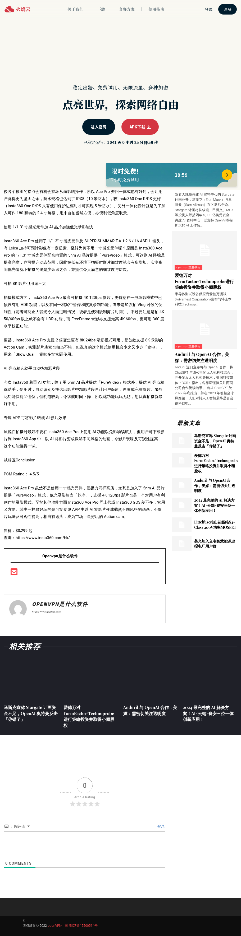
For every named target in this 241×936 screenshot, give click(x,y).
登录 (160, 826)
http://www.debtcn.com (46, 612)
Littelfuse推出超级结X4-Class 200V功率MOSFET (215, 525)
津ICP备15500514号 (83, 925)
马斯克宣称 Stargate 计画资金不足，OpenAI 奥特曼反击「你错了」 (215, 440)
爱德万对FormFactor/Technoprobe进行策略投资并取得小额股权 (204, 281)
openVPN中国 (58, 925)
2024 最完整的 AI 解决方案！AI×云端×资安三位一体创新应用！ (214, 505)
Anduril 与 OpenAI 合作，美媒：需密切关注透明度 (202, 357)
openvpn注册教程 (188, 267)
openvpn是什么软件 (60, 604)
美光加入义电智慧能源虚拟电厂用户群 (214, 544)
